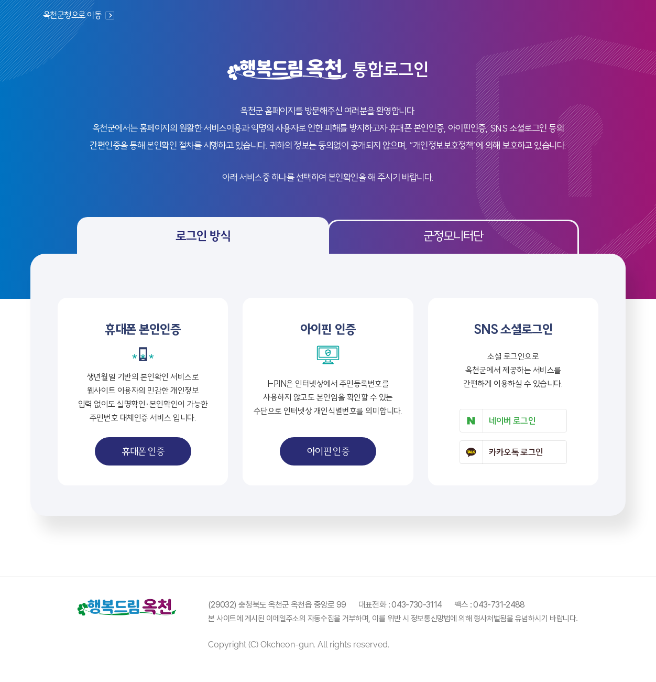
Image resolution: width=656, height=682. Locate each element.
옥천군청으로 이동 (72, 14)
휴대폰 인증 (143, 451)
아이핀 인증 (328, 451)
